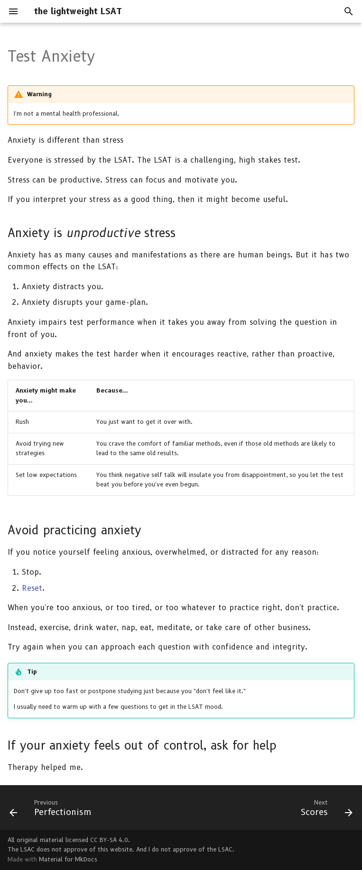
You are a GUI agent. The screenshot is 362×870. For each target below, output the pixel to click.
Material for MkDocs (68, 859)
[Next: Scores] (324, 810)
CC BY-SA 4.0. (110, 839)
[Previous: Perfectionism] (52, 810)
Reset (32, 588)
